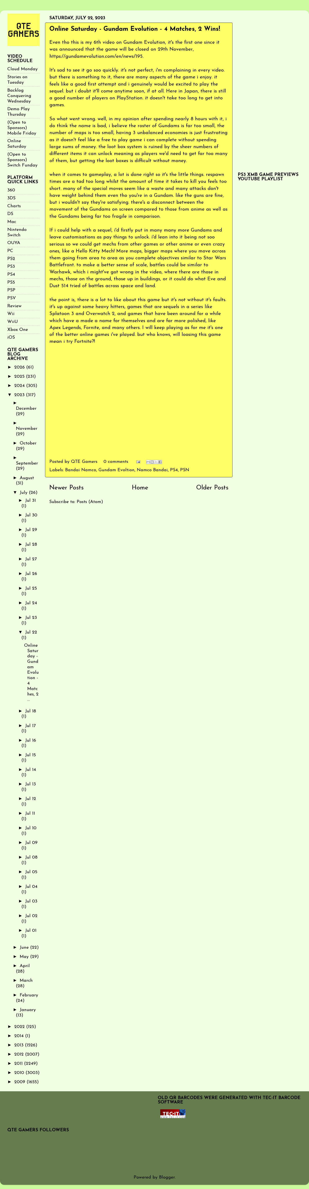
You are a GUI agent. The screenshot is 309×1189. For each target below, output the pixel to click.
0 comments (115, 461)
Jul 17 (30, 726)
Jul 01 (30, 930)
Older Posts (212, 488)
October (28, 443)
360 (11, 190)
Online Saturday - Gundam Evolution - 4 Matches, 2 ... (31, 672)
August (27, 478)
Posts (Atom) (90, 502)
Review (14, 306)
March (26, 980)
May (25, 957)
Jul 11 (30, 813)
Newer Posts (66, 488)
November (26, 428)
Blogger (167, 1177)
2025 (20, 376)
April (25, 966)
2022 (20, 1027)
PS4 (174, 470)
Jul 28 (31, 544)
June (25, 947)
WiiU (12, 322)
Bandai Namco (80, 470)
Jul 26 (31, 574)
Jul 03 (31, 901)
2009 (20, 1082)
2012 (19, 1054)
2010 (20, 1073)
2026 (20, 367)
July (24, 492)
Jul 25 (31, 588)
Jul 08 (31, 857)
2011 (19, 1063)
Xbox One (17, 330)
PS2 (11, 259)
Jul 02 (31, 916)
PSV (11, 298)
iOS (11, 337)
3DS (11, 198)
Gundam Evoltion (116, 470)
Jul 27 (31, 559)
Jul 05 (31, 872)
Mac (11, 222)
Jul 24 (31, 603)
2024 (20, 386)
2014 (19, 1036)
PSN (184, 470)
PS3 (11, 266)
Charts (14, 206)
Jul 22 (31, 632)
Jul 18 (30, 711)
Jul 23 (31, 618)
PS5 (11, 282)
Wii (10, 314)
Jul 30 (31, 515)
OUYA (13, 243)
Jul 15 (30, 755)
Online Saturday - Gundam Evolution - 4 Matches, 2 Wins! (134, 29)
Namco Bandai (152, 470)
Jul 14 (30, 770)
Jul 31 (30, 500)
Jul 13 (30, 784)
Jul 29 (31, 530)
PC (10, 251)
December (26, 408)
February (29, 995)
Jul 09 (31, 843)
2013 (19, 1045)
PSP (11, 290)
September (27, 463)
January (28, 1010)
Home (140, 488)
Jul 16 (30, 740)
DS (10, 214)
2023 (20, 395)
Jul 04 (31, 886)
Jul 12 (30, 799)
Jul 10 (30, 828)
